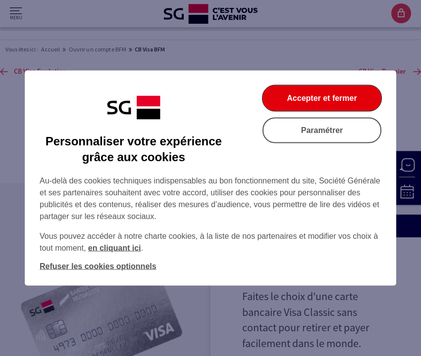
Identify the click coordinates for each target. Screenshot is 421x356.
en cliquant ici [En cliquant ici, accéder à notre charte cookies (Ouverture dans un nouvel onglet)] (114, 248)
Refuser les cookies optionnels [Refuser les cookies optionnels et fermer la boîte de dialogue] (98, 266)
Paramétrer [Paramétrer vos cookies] (322, 130)
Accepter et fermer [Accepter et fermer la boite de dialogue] (322, 98)
